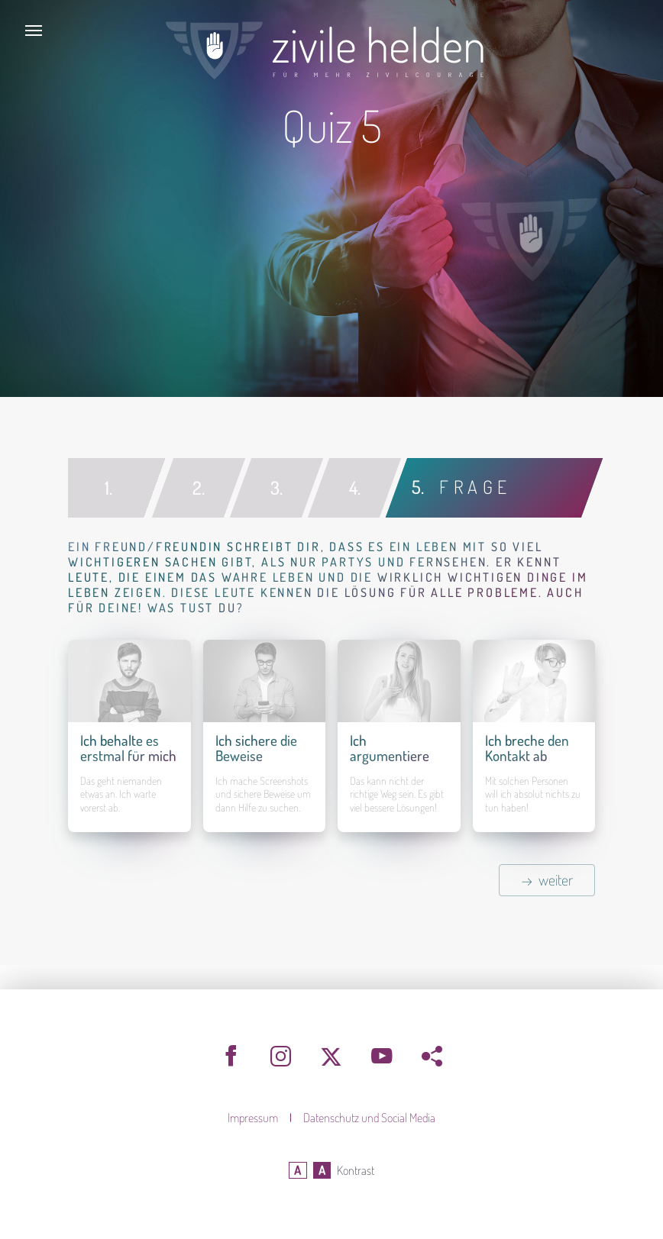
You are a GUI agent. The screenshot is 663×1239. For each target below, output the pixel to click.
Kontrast (355, 1170)
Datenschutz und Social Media (369, 1117)
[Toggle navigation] (33, 30)
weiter (555, 879)
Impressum (254, 1117)
